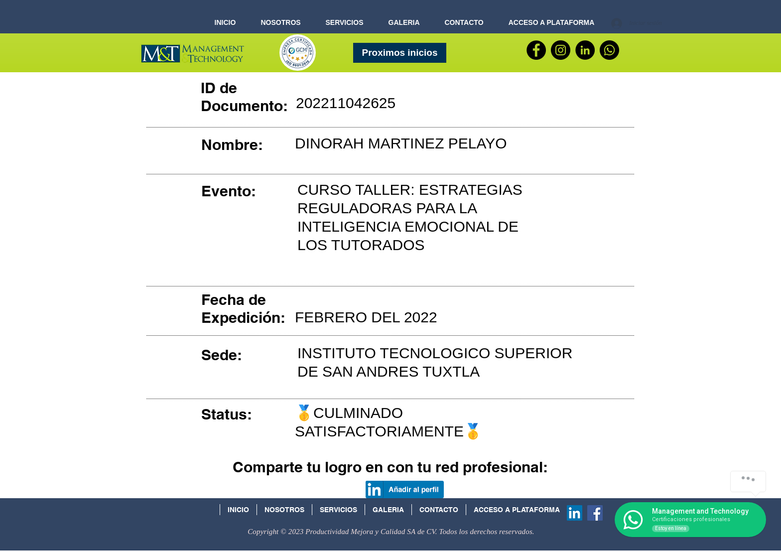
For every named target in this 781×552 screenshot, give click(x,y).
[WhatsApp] (609, 50)
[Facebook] (536, 50)
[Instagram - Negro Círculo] (560, 50)
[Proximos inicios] (399, 53)
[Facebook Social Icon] (595, 513)
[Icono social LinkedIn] (574, 513)
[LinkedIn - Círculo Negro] (585, 50)
